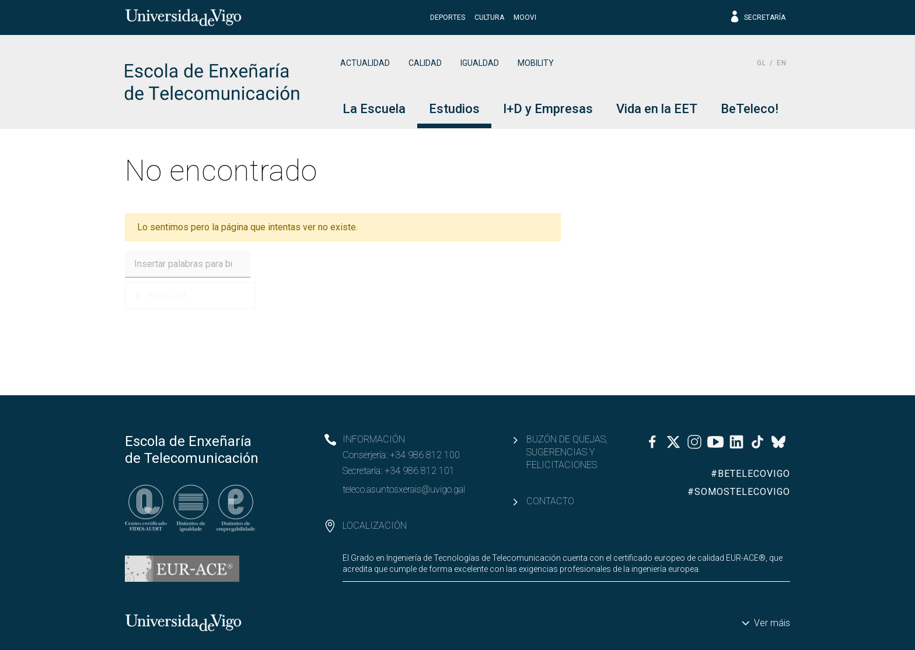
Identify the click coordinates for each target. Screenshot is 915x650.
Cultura (489, 17)
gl (761, 63)
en (782, 63)
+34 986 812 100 (425, 455)
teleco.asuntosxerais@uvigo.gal (404, 489)
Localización (375, 525)
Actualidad (365, 63)
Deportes (447, 17)
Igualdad (479, 63)
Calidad (425, 63)
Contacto (550, 501)
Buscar (168, 295)
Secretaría (757, 17)
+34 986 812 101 (420, 470)
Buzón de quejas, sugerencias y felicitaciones (566, 452)
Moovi (525, 17)
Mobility (536, 63)
